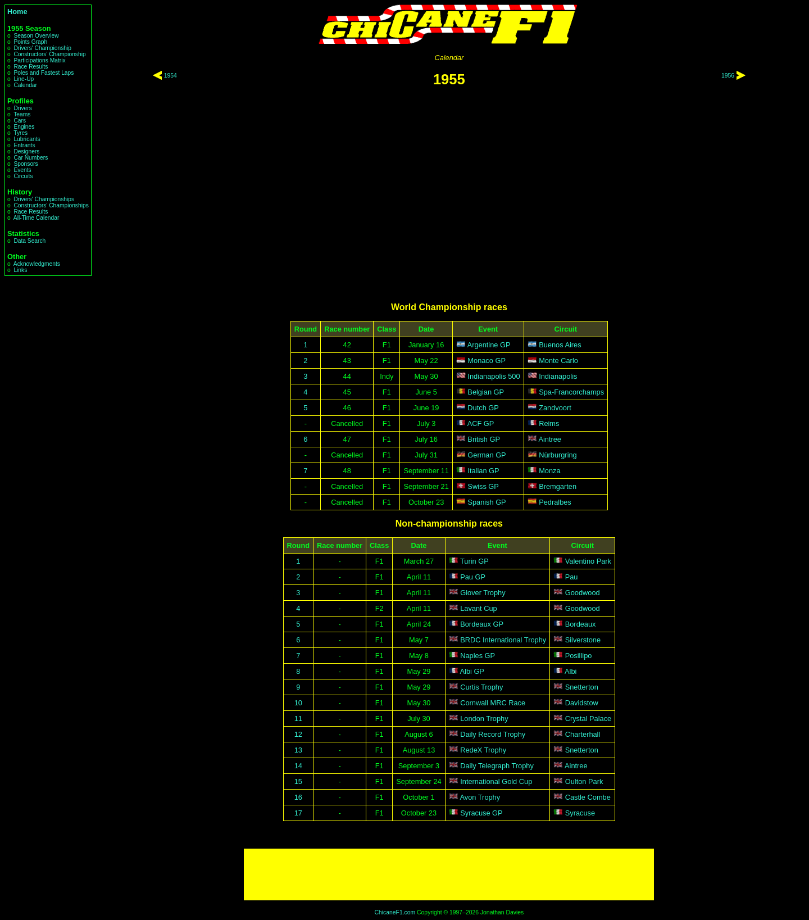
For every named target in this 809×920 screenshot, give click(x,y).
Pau (571, 577)
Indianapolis (558, 376)
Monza (549, 470)
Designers (26, 151)
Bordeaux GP (481, 624)
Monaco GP (486, 360)
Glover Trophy (482, 592)
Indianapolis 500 (493, 376)
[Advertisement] (448, 874)
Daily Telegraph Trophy (497, 766)
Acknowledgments (36, 264)
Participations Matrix (39, 60)
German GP (486, 455)
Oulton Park (584, 781)
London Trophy (484, 718)
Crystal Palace (588, 718)
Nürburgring (558, 455)
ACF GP (480, 423)
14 (298, 766)
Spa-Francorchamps (571, 392)
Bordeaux (580, 624)
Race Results (30, 67)
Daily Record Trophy (492, 734)
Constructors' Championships (50, 205)
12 (298, 734)
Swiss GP (482, 486)
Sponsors (25, 164)
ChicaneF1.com (394, 912)
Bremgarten (557, 486)
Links (20, 270)
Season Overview (35, 36)
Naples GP (477, 655)
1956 (727, 75)
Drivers (22, 108)
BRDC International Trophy (503, 640)
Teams (21, 114)
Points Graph (30, 42)
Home (17, 11)
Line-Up (23, 79)
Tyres (20, 133)
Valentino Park (588, 561)
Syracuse (580, 813)
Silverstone (583, 640)
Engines (23, 127)
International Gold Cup (496, 781)
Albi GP (472, 671)
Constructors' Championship (49, 54)
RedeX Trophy (483, 750)
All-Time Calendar (36, 218)
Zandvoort (555, 408)
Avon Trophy (480, 797)
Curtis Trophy (481, 687)
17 (298, 813)
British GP (483, 439)
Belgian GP (485, 392)
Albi (570, 671)
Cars (19, 120)
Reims (549, 423)
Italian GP (483, 470)
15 (298, 781)
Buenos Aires (560, 345)
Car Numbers (30, 158)
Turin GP (474, 561)
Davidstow (581, 703)
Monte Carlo (558, 360)
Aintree (549, 439)
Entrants (24, 145)
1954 (170, 75)
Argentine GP (489, 345)
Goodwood (582, 592)
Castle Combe (588, 797)
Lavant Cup (478, 608)
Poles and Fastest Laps (43, 73)
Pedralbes (555, 502)
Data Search (29, 241)
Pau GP (472, 577)
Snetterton (581, 687)
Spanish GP (486, 502)
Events (22, 170)
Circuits (23, 176)
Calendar (25, 85)
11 (298, 718)
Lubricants (26, 139)
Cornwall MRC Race (492, 703)
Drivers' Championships (43, 199)
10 (298, 703)
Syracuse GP (481, 813)
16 (298, 797)
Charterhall (583, 734)
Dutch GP (482, 408)
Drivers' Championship (42, 48)
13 (298, 750)
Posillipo (578, 655)
